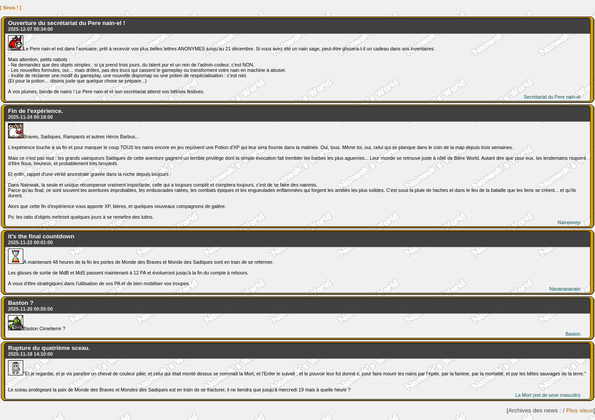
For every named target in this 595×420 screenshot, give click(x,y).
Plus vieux (580, 410)
